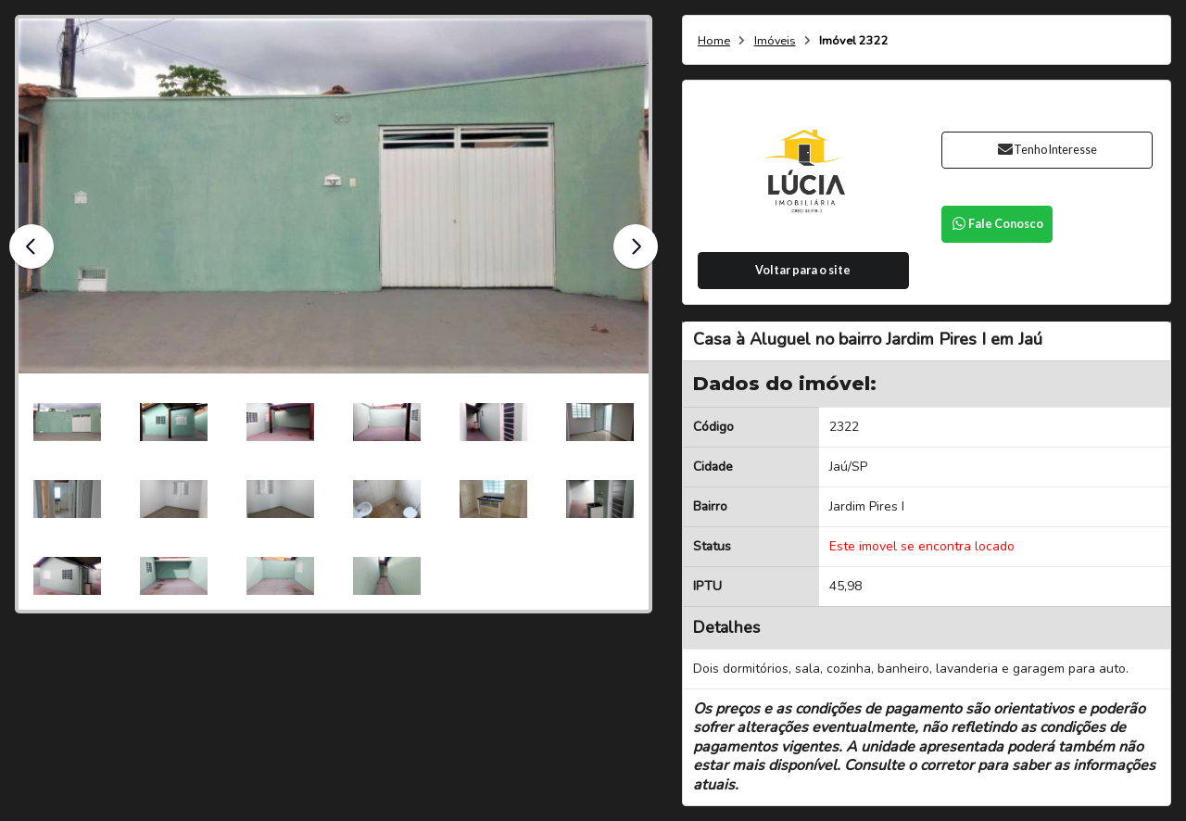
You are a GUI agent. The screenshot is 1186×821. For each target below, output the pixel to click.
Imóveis (775, 41)
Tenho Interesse (1046, 150)
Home (714, 41)
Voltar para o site (803, 270)
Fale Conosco (997, 224)
